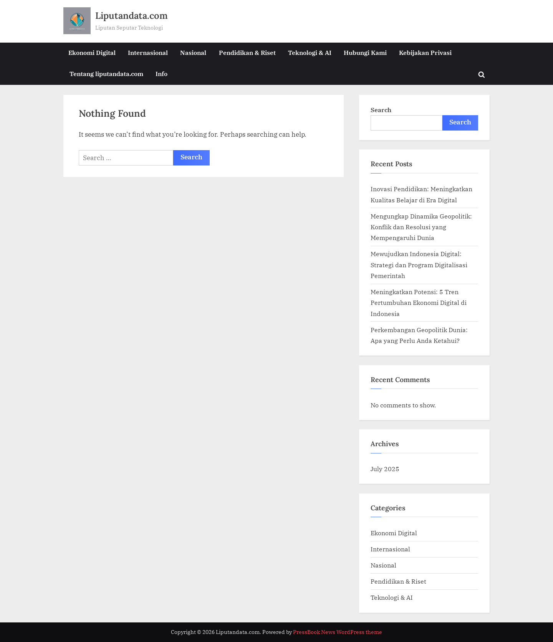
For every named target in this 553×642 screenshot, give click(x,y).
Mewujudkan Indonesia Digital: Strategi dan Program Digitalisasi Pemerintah (419, 265)
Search (381, 110)
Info (161, 73)
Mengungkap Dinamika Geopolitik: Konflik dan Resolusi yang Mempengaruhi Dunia (421, 227)
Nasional (193, 52)
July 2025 (385, 469)
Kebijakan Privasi (425, 52)
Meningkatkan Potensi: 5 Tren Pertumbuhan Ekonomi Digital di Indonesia (419, 303)
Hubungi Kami (365, 52)
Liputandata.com (131, 16)
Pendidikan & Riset (247, 52)
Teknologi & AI (309, 52)
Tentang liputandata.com (106, 73)
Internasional (148, 52)
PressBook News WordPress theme (337, 632)
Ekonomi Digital (92, 52)
